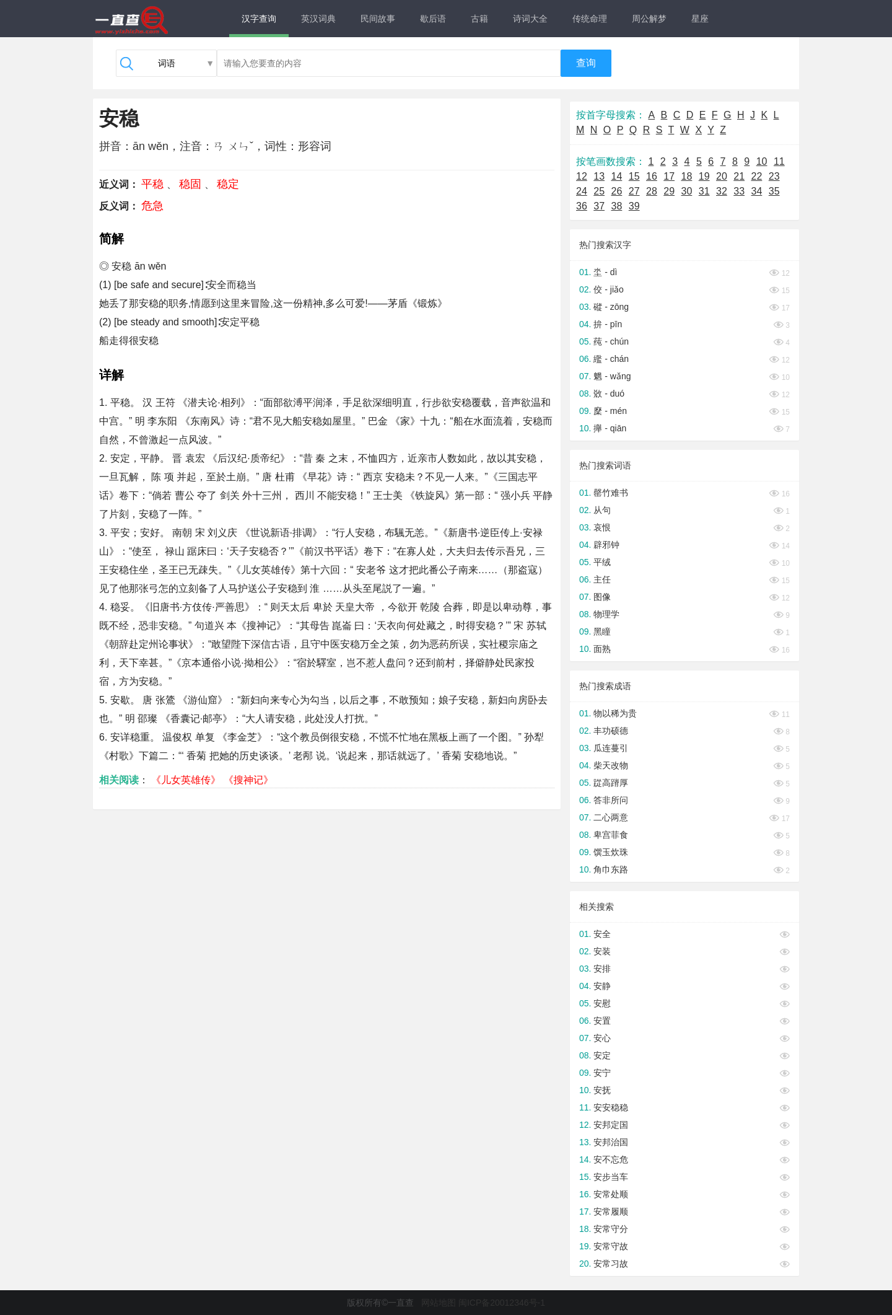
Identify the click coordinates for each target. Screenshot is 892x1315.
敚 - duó (608, 393)
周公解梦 (649, 19)
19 (704, 176)
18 (687, 176)
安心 (602, 1038)
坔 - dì (605, 272)
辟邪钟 (606, 545)
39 (634, 206)
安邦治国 (610, 1142)
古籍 (479, 19)
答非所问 (610, 800)
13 (599, 176)
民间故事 (378, 19)
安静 (602, 986)
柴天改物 (610, 765)
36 (581, 206)
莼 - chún (611, 341)
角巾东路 (610, 869)
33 (739, 191)
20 (721, 176)
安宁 (602, 1073)
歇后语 (433, 19)
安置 (602, 1021)
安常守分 (610, 1229)
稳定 (228, 184)
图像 (602, 597)
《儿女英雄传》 (186, 780)
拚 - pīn (607, 324)
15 (634, 176)
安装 (602, 951)
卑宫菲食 (610, 835)
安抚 (602, 1090)
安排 (602, 969)
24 (581, 191)
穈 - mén (610, 411)
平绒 (602, 562)
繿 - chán (611, 359)
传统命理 (589, 19)
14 (617, 176)
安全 (602, 934)
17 (669, 176)
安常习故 (610, 1264)
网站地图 (438, 1303)
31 (704, 191)
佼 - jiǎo (608, 289)
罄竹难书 (610, 493)
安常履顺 (610, 1211)
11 (779, 161)
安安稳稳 (610, 1107)
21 (739, 176)
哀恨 (602, 527)
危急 (152, 206)
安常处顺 (610, 1194)
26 (617, 191)
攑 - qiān (609, 428)
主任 (602, 579)
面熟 (602, 649)
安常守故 (610, 1246)
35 (774, 191)
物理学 (606, 614)
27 (634, 191)
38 (617, 206)
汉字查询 (259, 19)
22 (757, 176)
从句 (602, 510)
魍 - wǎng (612, 376)
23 (774, 176)
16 (651, 176)
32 (721, 191)
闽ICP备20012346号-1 (501, 1303)
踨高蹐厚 (610, 783)
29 (669, 191)
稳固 (190, 184)
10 (761, 161)
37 (599, 206)
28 (651, 191)
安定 (602, 1055)
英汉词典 (318, 19)
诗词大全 (530, 19)
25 (599, 191)
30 (687, 191)
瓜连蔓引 (610, 748)
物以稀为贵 (615, 713)
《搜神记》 (248, 780)
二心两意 (610, 817)
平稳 (152, 184)
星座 (700, 19)
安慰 (602, 1003)
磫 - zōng (611, 307)
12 (581, 176)
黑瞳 (602, 631)
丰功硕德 (610, 731)
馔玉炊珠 (610, 852)
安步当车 (610, 1177)
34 (757, 191)
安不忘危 (610, 1159)
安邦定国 (610, 1125)
